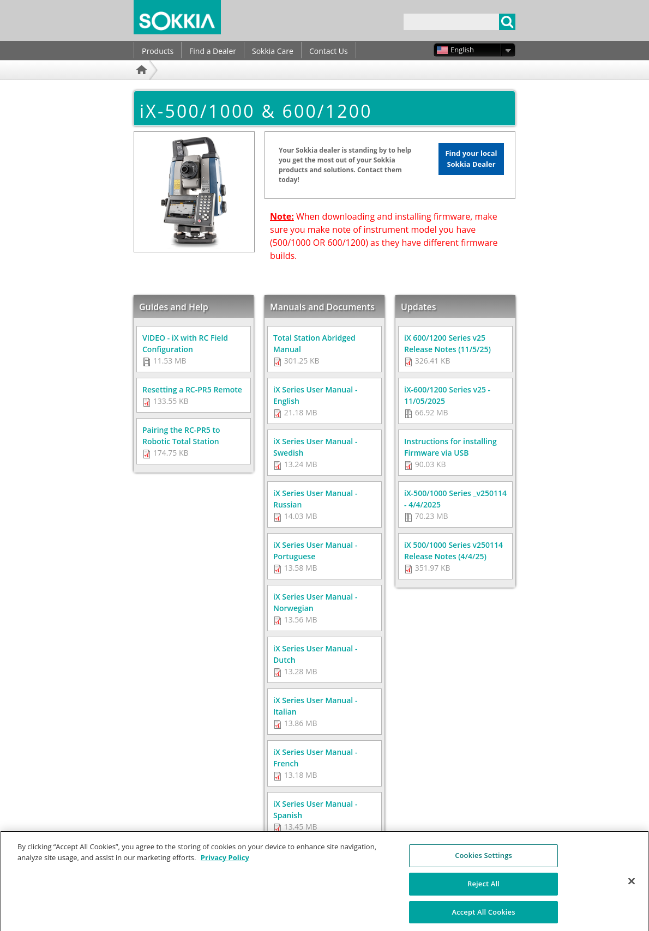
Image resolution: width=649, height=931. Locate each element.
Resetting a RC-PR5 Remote (192, 389)
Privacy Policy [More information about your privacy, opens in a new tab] (225, 863)
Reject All (483, 889)
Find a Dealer (212, 51)
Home (143, 84)
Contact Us (328, 51)
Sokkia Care (272, 51)
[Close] (632, 887)
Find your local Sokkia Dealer (471, 158)
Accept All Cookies (483, 917)
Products (157, 51)
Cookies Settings (483, 861)
